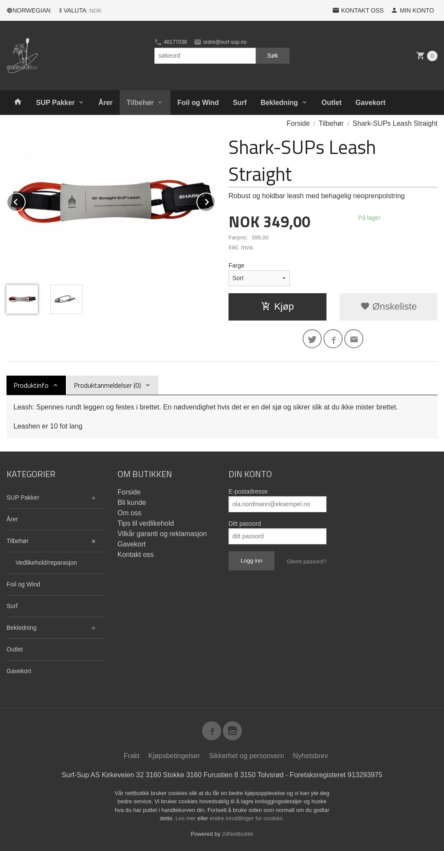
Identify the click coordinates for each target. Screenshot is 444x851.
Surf (240, 102)
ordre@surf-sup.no (220, 42)
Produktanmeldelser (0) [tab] (107, 385)
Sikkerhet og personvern (246, 755)
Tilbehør (140, 102)
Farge (237, 265)
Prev (25, 200)
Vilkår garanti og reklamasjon (162, 533)
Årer (105, 102)
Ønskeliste (388, 306)
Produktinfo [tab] (31, 385)
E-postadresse (248, 491)
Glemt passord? (306, 561)
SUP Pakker (55, 102)
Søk (272, 55)
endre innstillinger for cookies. (246, 818)
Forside (298, 123)
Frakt (131, 755)
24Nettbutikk (237, 834)
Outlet (332, 102)
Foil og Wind (198, 102)
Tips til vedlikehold (146, 523)
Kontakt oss (136, 554)
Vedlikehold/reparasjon (46, 562)
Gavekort (370, 102)
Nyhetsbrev (310, 755)
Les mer (187, 818)
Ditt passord (245, 523)
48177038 (170, 42)
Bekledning (279, 102)
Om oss (129, 513)
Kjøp (277, 306)
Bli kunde (132, 502)
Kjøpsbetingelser (174, 755)
